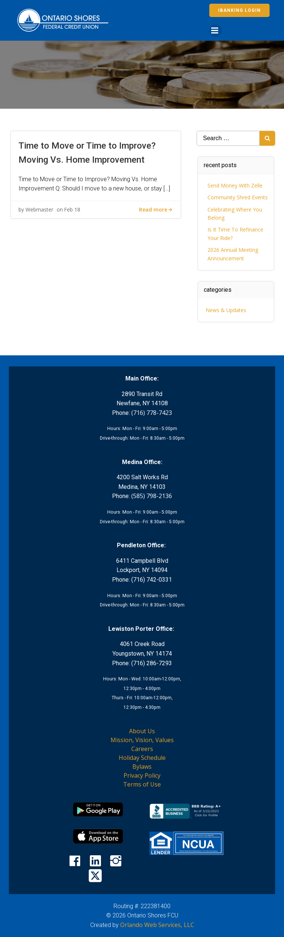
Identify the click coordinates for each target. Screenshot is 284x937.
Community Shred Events (237, 197)
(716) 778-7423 (151, 413)
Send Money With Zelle (235, 185)
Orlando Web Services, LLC (157, 925)
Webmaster (39, 209)
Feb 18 (72, 209)
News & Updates (226, 310)
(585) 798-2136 (151, 496)
